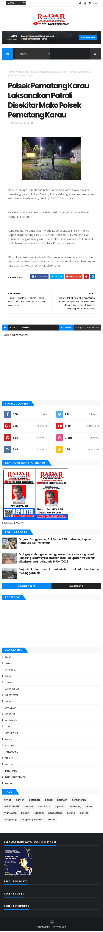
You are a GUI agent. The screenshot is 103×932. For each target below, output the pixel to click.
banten (9, 664)
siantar (9, 765)
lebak (8, 727)
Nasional (10, 746)
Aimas (8, 658)
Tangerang (11, 771)
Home (11, 71)
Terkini (8, 784)
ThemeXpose (58, 927)
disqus (79, 328)
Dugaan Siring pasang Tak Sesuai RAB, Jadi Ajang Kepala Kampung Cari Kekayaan (55, 542)
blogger (66, 328)
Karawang (11, 721)
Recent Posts (26, 586)
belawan (9, 683)
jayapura (10, 715)
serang (9, 759)
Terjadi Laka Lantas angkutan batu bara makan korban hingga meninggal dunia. (59, 572)
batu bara (10, 670)
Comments (76, 586)
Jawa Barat (11, 708)
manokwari (11, 733)
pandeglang (11, 752)
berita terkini (12, 689)
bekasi (8, 677)
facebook (93, 328)
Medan (8, 740)
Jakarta (9, 702)
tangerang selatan (15, 778)
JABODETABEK (11, 696)
